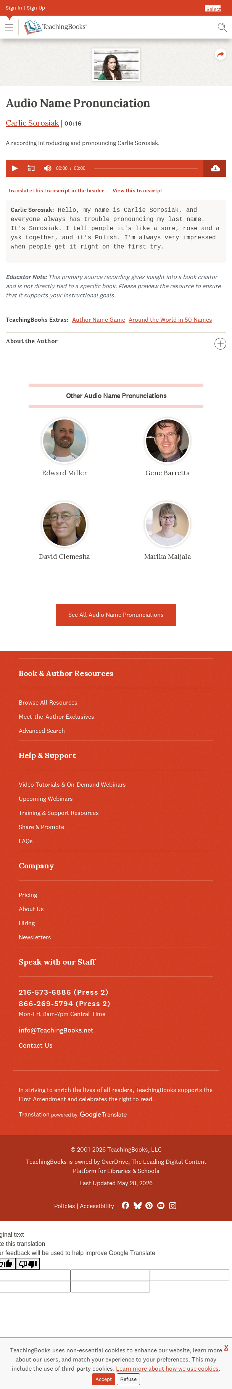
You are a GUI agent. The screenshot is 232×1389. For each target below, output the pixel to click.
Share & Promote (41, 827)
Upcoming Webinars (46, 799)
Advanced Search (42, 731)
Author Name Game (98, 320)
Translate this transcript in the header (56, 190)
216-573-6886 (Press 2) (64, 992)
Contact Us (35, 1045)
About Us (31, 909)
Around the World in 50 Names (170, 320)
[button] (9, 27)
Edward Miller (64, 472)
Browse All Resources (48, 703)
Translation (73, 1114)
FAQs (26, 841)
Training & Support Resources (59, 813)
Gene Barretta (167, 472)
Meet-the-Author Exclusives (56, 717)
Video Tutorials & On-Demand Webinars (72, 785)
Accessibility (97, 1206)
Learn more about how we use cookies (167, 1369)
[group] (47, 168)
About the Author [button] (116, 341)
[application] (104, 168)
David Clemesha (64, 556)
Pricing (28, 895)
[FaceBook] (125, 1206)
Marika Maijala (167, 556)
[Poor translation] (28, 1264)
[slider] (145, 168)
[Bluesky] (137, 1206)
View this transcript (138, 190)
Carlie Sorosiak (32, 122)
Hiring (27, 923)
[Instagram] (173, 1206)
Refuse (128, 1379)
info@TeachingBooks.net (56, 1030)
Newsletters (35, 937)
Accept (103, 1379)
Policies (64, 1206)
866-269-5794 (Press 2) (65, 1004)
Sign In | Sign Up (25, 7)
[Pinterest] (149, 1206)
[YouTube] (161, 1206)
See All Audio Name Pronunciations (116, 615)
